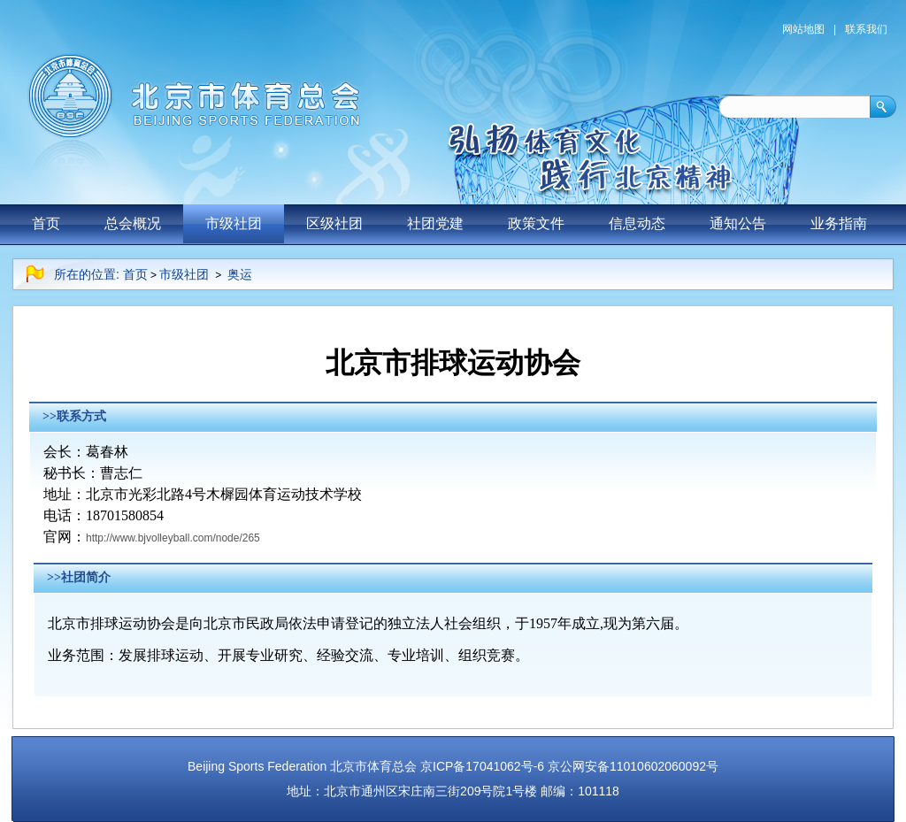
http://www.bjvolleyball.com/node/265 (173, 538)
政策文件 (536, 223)
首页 (46, 223)
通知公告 (738, 223)
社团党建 (435, 223)
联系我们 (866, 29)
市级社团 (233, 223)
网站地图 (803, 29)
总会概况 (132, 223)
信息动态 (637, 223)
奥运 (239, 274)
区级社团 (334, 223)
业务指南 (838, 223)
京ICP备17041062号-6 (482, 766)
